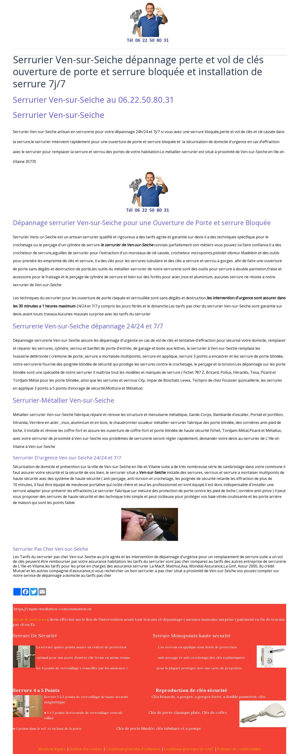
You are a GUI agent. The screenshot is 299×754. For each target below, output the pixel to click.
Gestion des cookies (85, 749)
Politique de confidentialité (239, 749)
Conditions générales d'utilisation (133, 749)
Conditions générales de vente (188, 749)
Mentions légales (51, 749)
